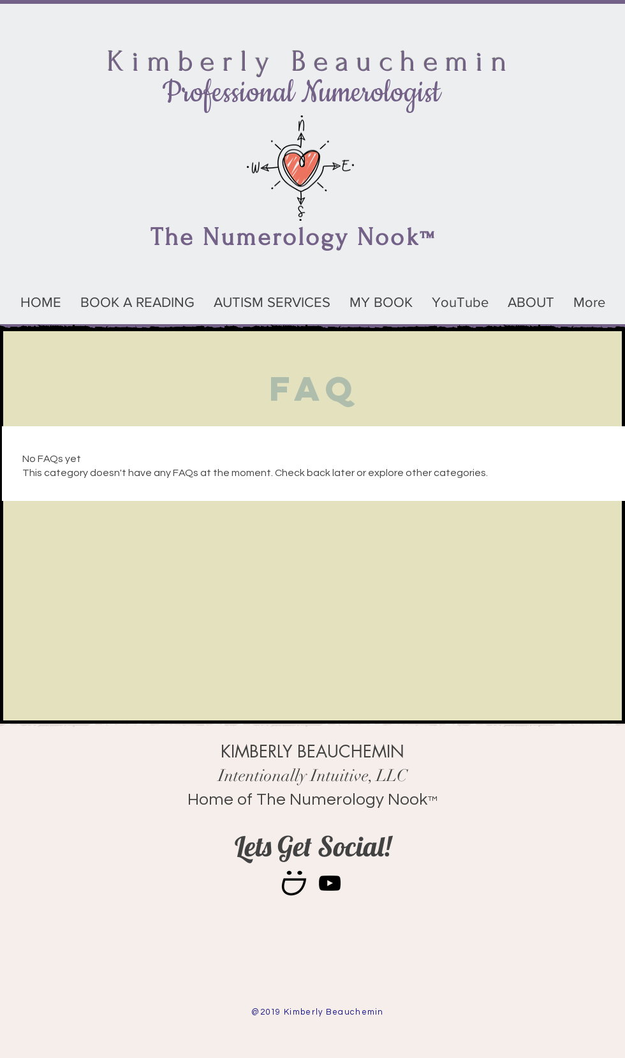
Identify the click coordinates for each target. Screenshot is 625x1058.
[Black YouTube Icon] (329, 883)
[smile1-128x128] (294, 883)
